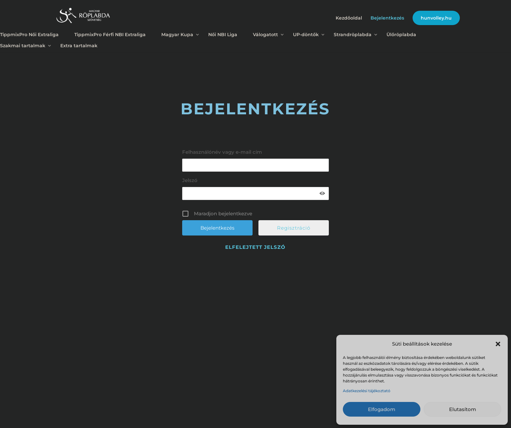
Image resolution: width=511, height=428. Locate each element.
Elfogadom (381, 409)
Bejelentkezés (387, 18)
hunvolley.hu (436, 18)
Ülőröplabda (401, 34)
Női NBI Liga (222, 34)
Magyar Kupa (177, 34)
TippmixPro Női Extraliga (29, 34)
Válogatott (265, 34)
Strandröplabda (353, 34)
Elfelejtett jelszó (255, 247)
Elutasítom (462, 409)
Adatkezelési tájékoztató (366, 390)
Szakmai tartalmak (22, 46)
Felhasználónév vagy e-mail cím (222, 152)
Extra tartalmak (78, 46)
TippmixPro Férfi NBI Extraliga (110, 34)
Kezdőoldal (349, 18)
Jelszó (189, 180)
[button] (498, 344)
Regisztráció (293, 228)
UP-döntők (306, 34)
